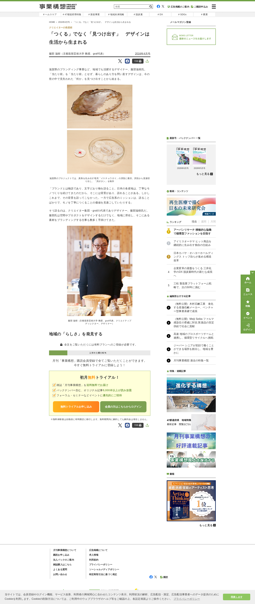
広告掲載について (98, 550)
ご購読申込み (199, 7)
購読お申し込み (61, 555)
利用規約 (93, 560)
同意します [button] (236, 597)
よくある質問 (60, 569)
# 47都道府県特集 (72, 14)
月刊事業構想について (64, 550)
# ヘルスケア (50, 14)
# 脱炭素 (138, 14)
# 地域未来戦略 (116, 14)
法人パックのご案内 (63, 560)
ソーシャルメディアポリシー (104, 569)
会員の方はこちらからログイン (123, 406)
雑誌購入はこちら (62, 564)
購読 (164, 577)
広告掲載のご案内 (178, 7)
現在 (194, 221)
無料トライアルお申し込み (76, 406)
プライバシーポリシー (100, 564)
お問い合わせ (60, 574)
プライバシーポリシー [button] (187, 598)
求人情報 (93, 555)
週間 (203, 221)
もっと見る (203, 174)
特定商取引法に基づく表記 (103, 574)
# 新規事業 (94, 14)
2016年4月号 (142, 53)
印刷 (137, 61)
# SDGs (182, 14)
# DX (160, 14)
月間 (213, 221)
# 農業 (204, 14)
